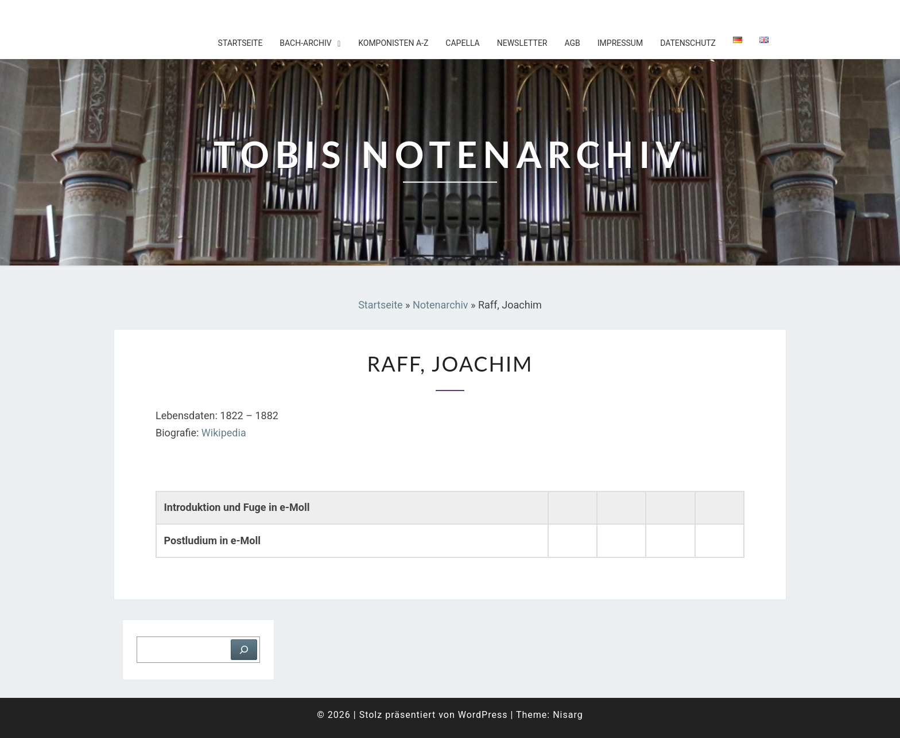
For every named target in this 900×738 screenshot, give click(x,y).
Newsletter (522, 43)
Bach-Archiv (305, 43)
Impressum (620, 43)
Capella (462, 43)
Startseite (240, 43)
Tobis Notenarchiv (188, 14)
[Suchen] (244, 649)
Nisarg (568, 714)
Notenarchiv (440, 305)
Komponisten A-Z (393, 43)
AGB (572, 43)
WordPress (483, 714)
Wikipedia (223, 433)
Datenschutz (688, 43)
